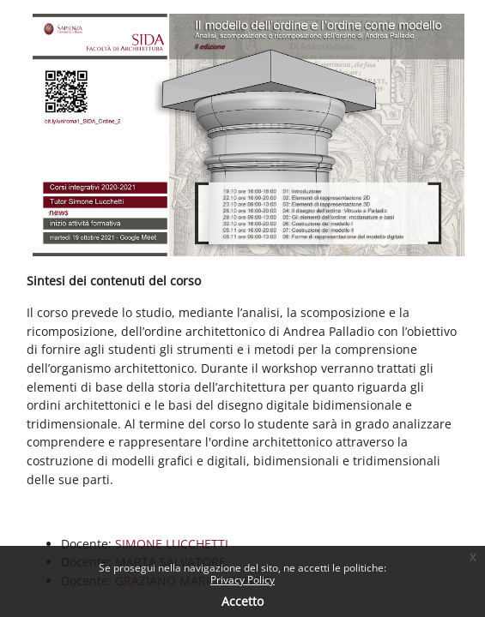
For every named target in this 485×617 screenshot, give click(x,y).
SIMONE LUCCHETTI (171, 544)
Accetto (242, 601)
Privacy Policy (242, 579)
